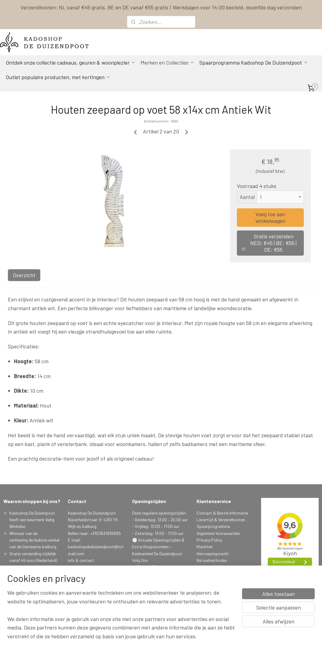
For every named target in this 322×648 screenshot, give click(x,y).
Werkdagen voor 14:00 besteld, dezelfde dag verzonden (237, 7)
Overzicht (24, 275)
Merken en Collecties (167, 62)
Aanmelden (82, 594)
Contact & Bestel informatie (222, 512)
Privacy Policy (209, 539)
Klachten (205, 546)
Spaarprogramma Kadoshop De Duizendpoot (253, 62)
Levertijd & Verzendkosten (221, 519)
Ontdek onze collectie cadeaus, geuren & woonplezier (71, 62)
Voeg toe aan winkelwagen (270, 217)
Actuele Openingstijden (159, 539)
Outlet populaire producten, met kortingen (58, 77)
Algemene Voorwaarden (218, 533)
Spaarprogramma (213, 526)
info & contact (81, 560)
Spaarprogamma (25, 601)
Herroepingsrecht (213, 553)
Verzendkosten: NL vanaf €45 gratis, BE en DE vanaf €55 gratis (94, 7)
